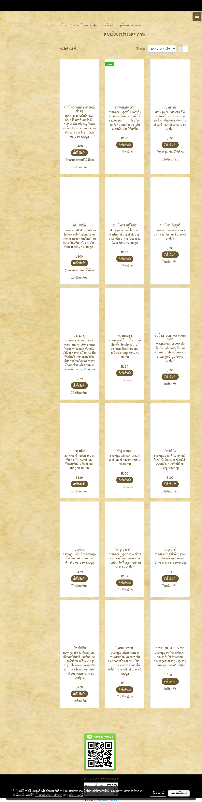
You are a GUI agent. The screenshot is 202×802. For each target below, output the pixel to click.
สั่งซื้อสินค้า (79, 152)
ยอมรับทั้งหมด (179, 793)
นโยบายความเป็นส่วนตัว (48, 795)
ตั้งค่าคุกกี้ (158, 793)
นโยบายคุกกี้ (76, 795)
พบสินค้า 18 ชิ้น (68, 48)
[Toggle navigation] (197, 16)
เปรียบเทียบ (81, 167)
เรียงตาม (141, 49)
